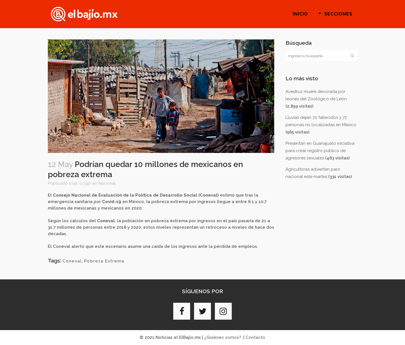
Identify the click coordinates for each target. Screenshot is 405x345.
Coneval (72, 261)
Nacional (107, 183)
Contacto (255, 337)
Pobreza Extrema (104, 261)
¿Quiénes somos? (222, 337)
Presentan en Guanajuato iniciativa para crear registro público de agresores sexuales (319, 151)
